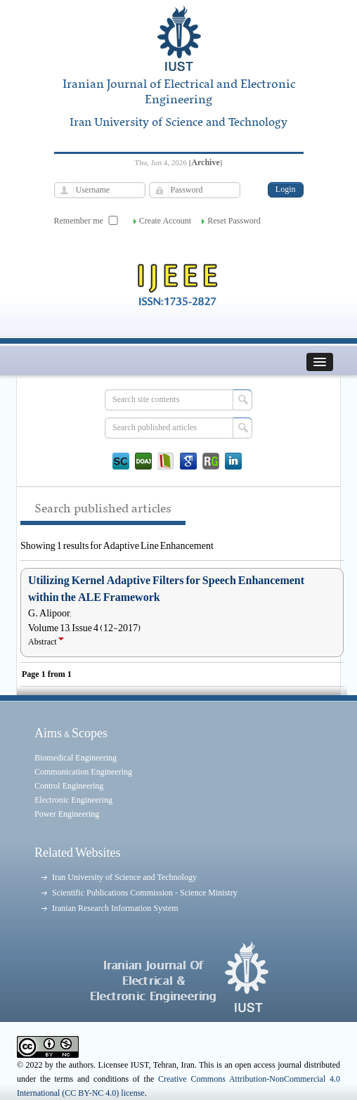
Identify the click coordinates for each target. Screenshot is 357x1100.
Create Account (165, 221)
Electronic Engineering (73, 800)
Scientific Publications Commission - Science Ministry (145, 893)
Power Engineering (66, 814)
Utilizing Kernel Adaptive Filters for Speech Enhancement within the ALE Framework (166, 589)
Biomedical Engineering (75, 758)
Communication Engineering (83, 772)
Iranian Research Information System (115, 908)
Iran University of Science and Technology (124, 877)
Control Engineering (68, 786)
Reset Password (234, 221)
